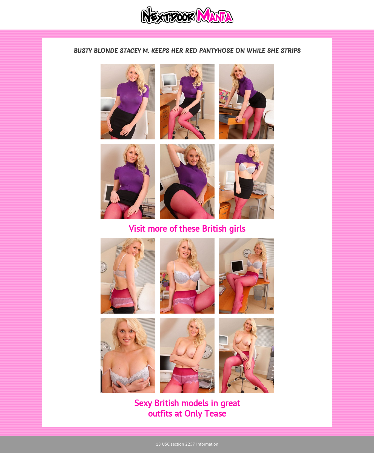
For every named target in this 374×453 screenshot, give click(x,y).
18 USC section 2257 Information (187, 444)
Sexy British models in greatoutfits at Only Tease (187, 409)
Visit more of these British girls (187, 229)
